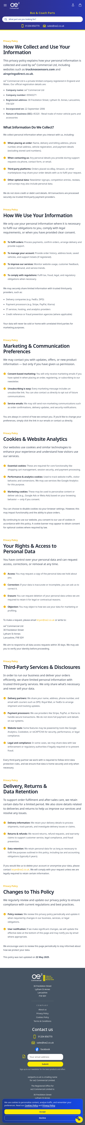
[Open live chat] (79, 1119)
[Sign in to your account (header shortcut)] (73, 5)
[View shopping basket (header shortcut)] (80, 5)
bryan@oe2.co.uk (46, 620)
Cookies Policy (42, 1017)
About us (43, 1009)
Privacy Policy (42, 1013)
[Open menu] (5, 5)
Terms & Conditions (42, 1021)
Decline (42, 1118)
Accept (42, 1111)
